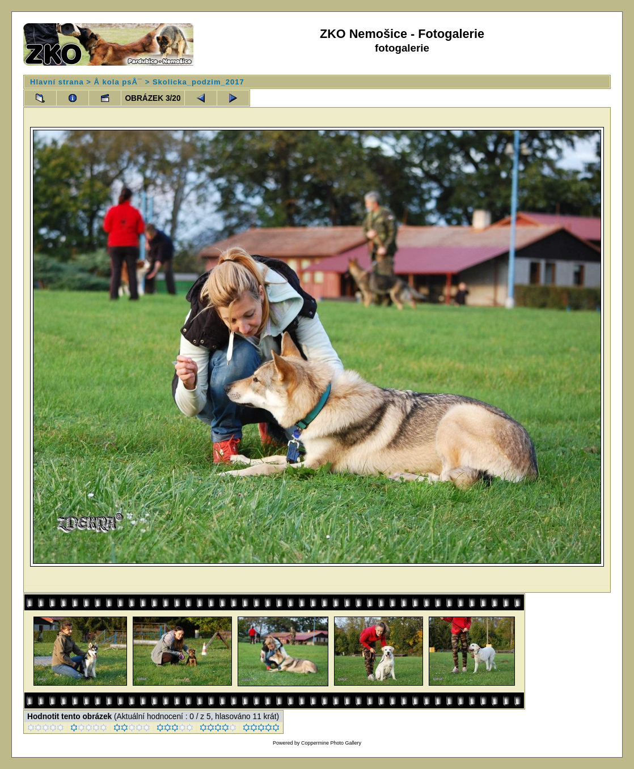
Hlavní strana (57, 82)
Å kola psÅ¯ (118, 82)
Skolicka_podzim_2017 (198, 82)
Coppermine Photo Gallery (331, 743)
